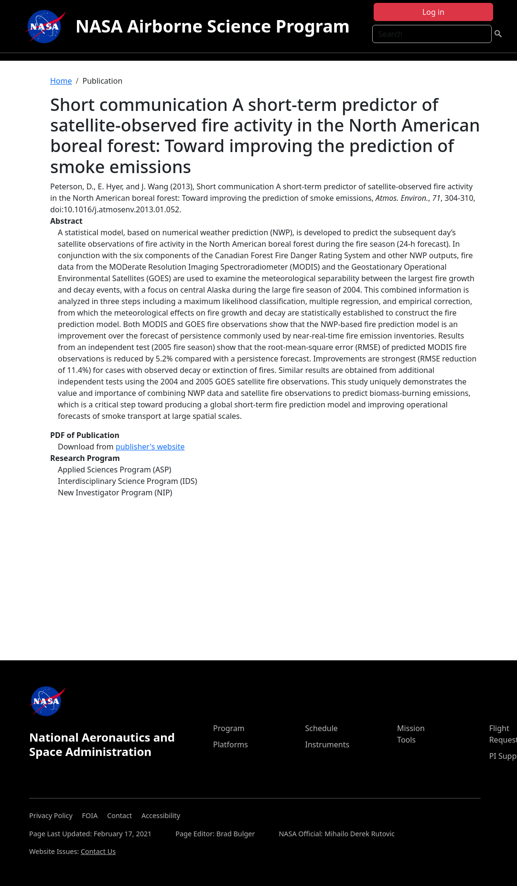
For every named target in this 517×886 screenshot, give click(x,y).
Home (61, 81)
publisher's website (150, 446)
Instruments (327, 744)
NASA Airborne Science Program (212, 26)
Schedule (321, 728)
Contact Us (98, 851)
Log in (433, 12)
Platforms (230, 744)
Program (229, 728)
